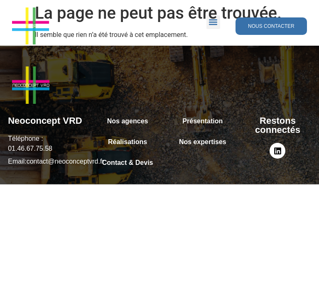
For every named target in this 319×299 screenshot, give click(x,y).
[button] (213, 22)
